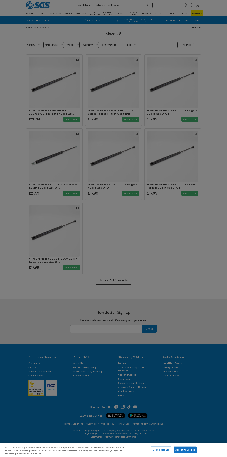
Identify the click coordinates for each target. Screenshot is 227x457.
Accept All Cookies (185, 449)
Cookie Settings (161, 449)
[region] (113, 450)
